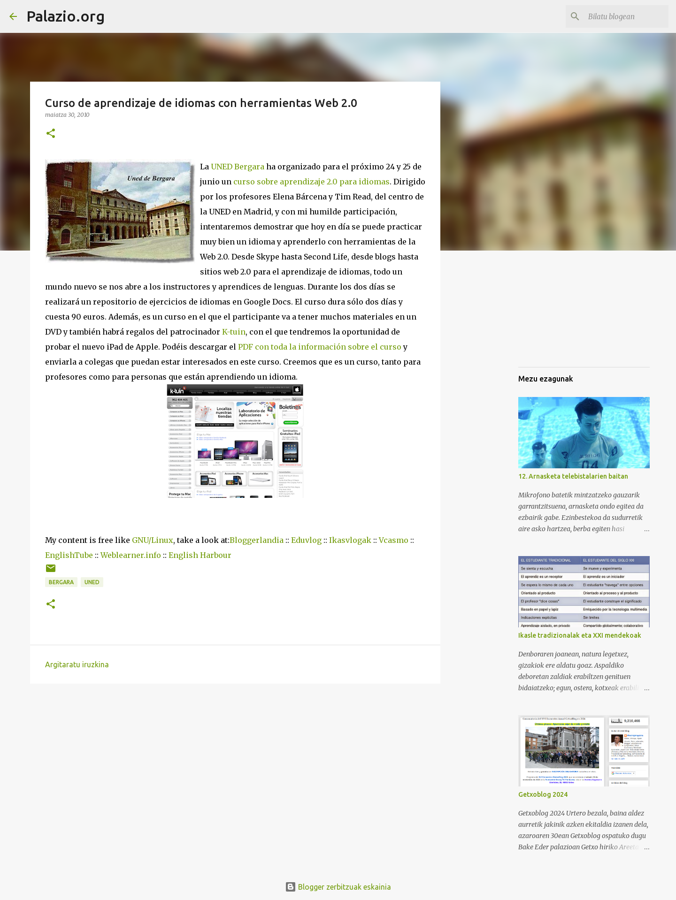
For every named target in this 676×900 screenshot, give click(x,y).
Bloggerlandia (257, 540)
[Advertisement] (565, 311)
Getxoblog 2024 (543, 794)
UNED (92, 582)
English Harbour (200, 555)
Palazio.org (65, 16)
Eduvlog (306, 540)
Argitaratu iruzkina (77, 664)
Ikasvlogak (350, 540)
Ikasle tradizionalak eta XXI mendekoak (579, 635)
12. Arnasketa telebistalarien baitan (573, 476)
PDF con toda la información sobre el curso (319, 346)
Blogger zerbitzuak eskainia (338, 887)
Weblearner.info (130, 555)
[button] (50, 134)
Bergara (61, 582)
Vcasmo (393, 540)
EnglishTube (69, 555)
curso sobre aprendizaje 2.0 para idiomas (311, 181)
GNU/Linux (152, 540)
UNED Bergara (237, 166)
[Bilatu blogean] (619, 16)
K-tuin (234, 331)
